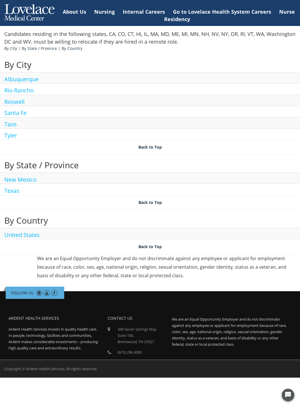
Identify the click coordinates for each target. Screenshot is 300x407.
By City (10, 48)
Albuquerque (21, 79)
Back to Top (150, 147)
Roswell (14, 102)
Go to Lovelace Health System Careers (222, 11)
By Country (72, 48)
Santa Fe (15, 113)
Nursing (104, 11)
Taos (10, 124)
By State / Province (39, 48)
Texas (11, 191)
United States (22, 235)
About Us (74, 11)
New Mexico (20, 179)
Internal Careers (144, 11)
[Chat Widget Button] (288, 395)
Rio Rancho (19, 90)
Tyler (10, 135)
